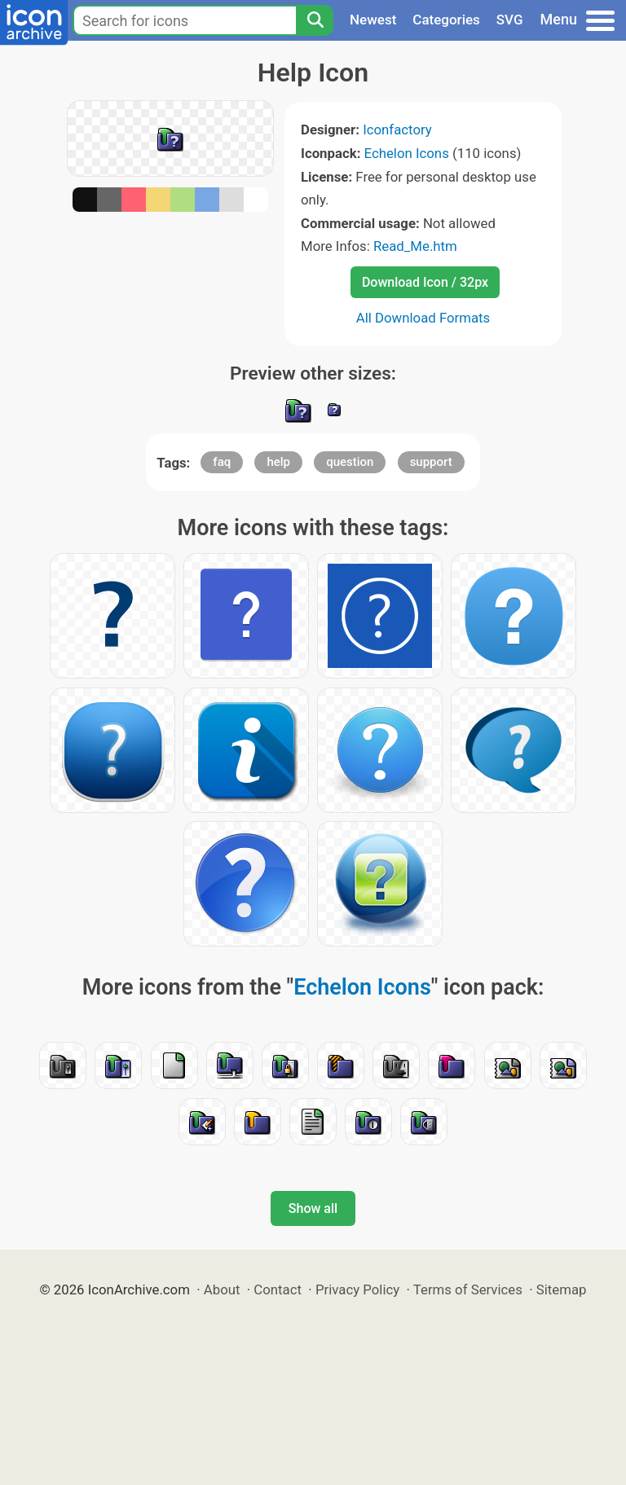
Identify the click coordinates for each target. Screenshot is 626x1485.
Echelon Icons (406, 153)
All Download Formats (423, 318)
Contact (277, 1289)
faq (222, 462)
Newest (373, 19)
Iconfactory (397, 129)
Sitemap (561, 1289)
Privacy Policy (357, 1289)
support (431, 462)
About (222, 1289)
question (349, 462)
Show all (313, 1208)
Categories (446, 19)
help (278, 462)
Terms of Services (467, 1289)
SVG (509, 19)
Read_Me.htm (415, 246)
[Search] (314, 20)
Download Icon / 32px (425, 282)
